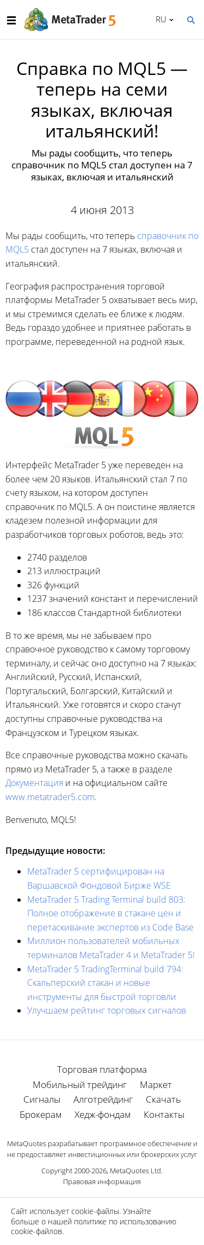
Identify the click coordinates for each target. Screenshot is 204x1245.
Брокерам (40, 1114)
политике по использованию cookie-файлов (93, 1226)
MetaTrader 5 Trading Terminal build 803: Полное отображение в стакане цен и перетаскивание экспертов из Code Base (110, 913)
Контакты (164, 1114)
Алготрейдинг (103, 1099)
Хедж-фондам (103, 1114)
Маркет (156, 1084)
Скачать (163, 1099)
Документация (34, 783)
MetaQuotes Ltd (135, 1170)
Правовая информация (102, 1181)
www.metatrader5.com (50, 797)
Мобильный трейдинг (80, 1084)
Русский (159, 19)
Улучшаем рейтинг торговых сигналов (106, 1010)
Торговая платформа (102, 1069)
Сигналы (41, 1099)
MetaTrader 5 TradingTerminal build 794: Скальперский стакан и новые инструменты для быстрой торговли (105, 983)
